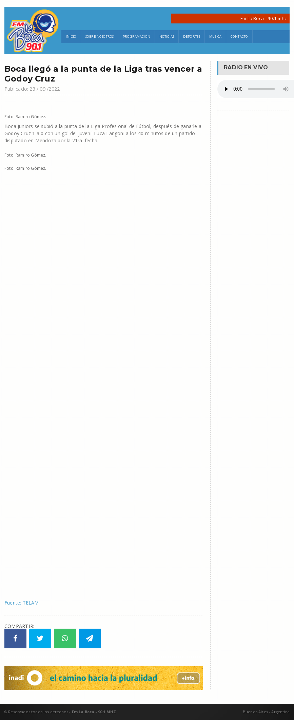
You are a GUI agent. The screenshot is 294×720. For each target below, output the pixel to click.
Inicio (71, 36)
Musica (215, 36)
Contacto (239, 36)
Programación (136, 36)
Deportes (191, 36)
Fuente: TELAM (21, 602)
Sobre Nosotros (99, 36)
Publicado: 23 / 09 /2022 (32, 89)
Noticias (166, 36)
